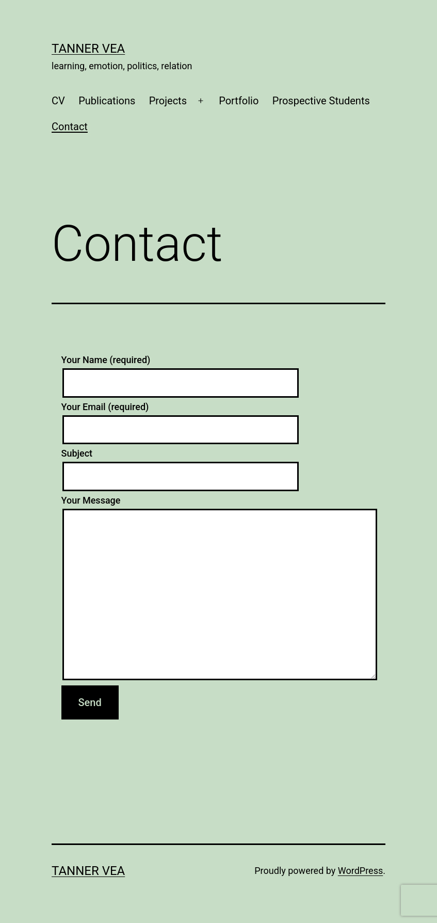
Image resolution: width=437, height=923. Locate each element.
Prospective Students (321, 101)
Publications (106, 101)
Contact (70, 126)
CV (58, 101)
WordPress (360, 870)
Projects (168, 101)
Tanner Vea (88, 48)
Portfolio (238, 101)
